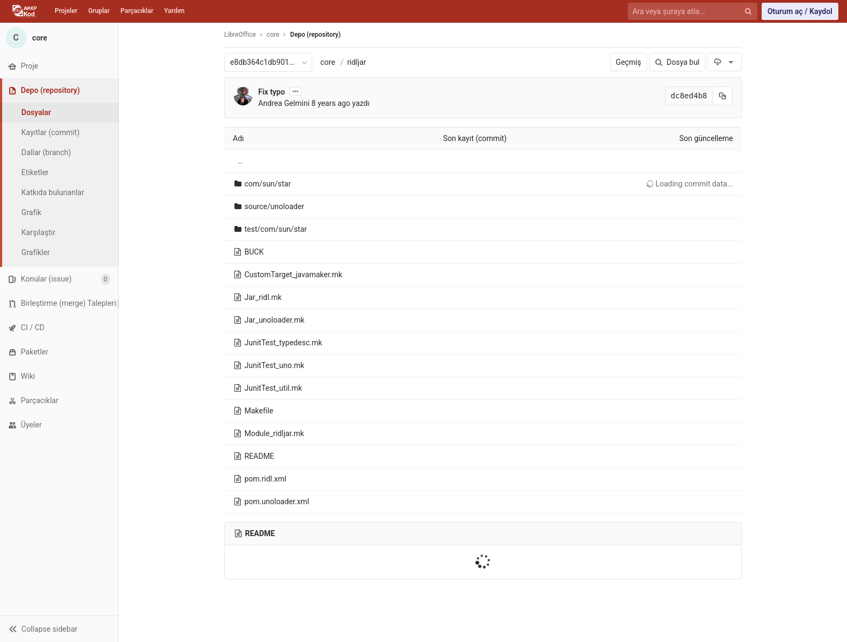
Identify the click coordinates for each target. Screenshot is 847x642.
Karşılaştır (39, 232)
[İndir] (725, 62)
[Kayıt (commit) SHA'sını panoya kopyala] (722, 95)
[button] (59, 629)
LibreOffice (240, 34)
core (327, 62)
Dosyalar (36, 112)
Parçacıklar (136, 11)
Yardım (174, 11)
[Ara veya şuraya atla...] (686, 11)
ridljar (356, 62)
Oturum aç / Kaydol (800, 11)
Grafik (32, 212)
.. (240, 161)
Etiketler (35, 172)
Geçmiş (628, 62)
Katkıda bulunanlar (53, 192)
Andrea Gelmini (284, 103)
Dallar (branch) (46, 152)
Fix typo (271, 92)
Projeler (66, 11)
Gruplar (99, 11)
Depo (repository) (315, 34)
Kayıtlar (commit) (51, 132)
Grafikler (36, 252)
